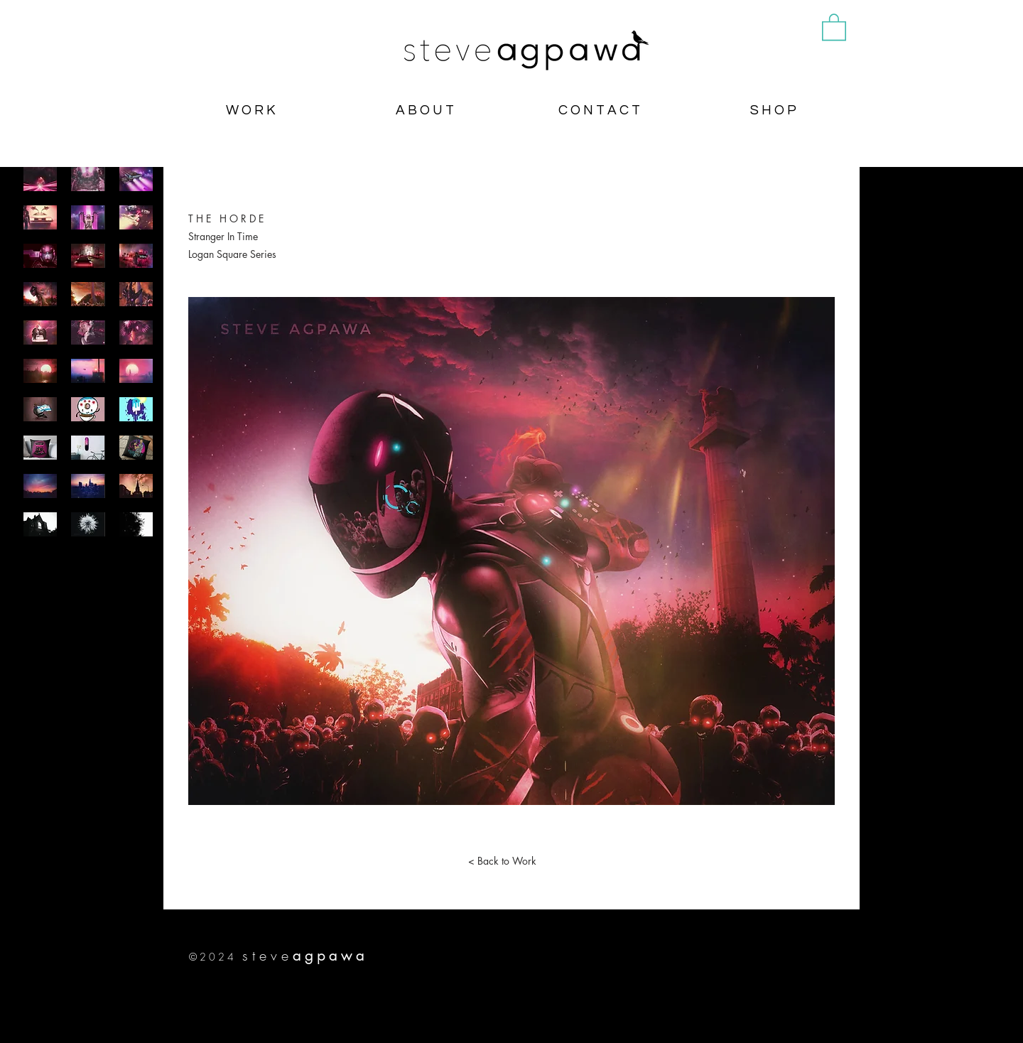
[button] (834, 26)
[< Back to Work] (502, 861)
